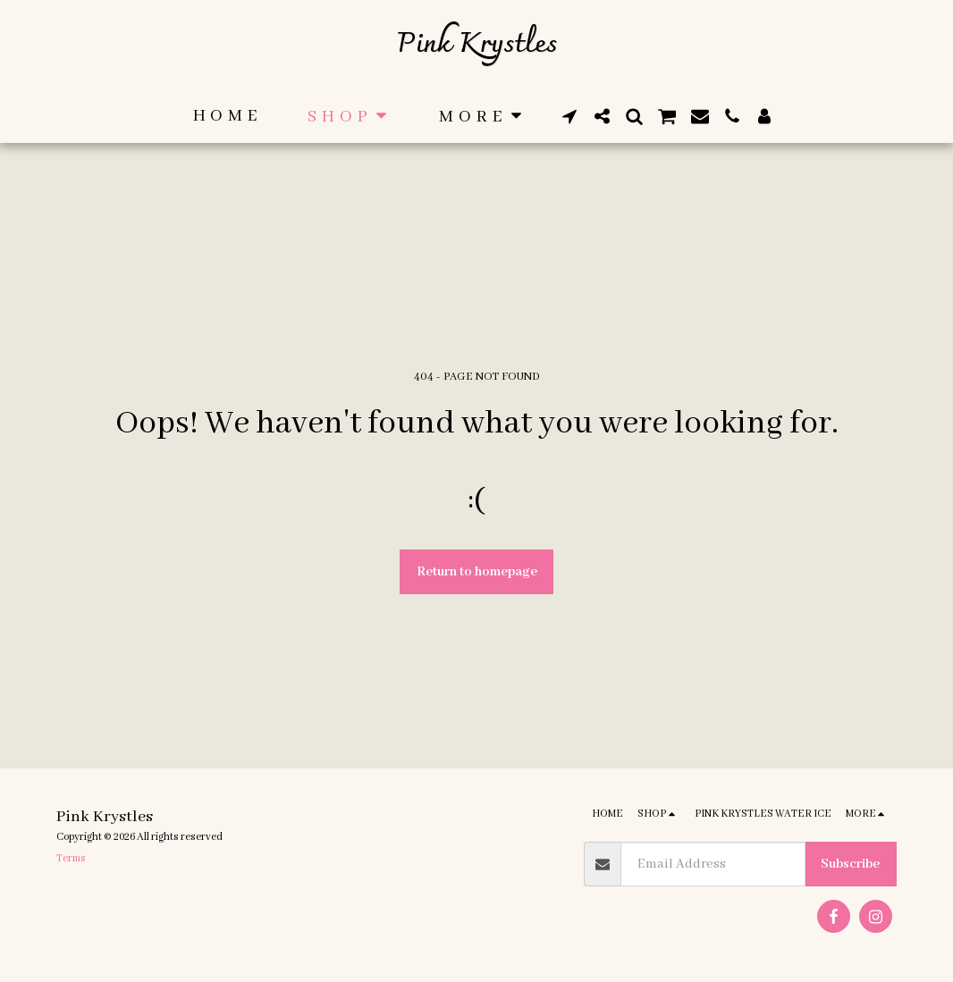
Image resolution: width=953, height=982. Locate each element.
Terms (71, 858)
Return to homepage (477, 572)
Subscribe (850, 864)
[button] (569, 116)
